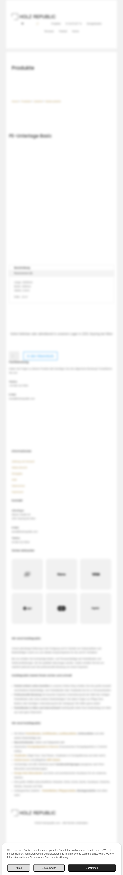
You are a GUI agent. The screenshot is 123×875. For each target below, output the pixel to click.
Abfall (19, 868)
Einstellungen (49, 868)
